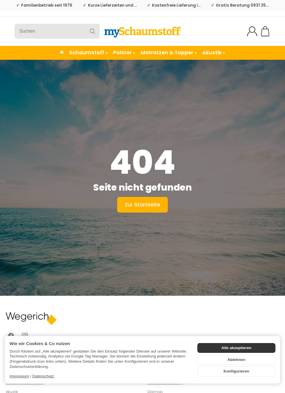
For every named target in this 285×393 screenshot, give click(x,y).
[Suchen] (57, 31)
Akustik (213, 52)
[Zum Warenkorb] (265, 31)
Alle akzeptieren (236, 348)
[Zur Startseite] (142, 31)
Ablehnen (236, 359)
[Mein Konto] (252, 31)
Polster (124, 52)
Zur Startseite (142, 204)
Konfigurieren (236, 371)
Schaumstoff (88, 52)
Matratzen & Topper (169, 52)
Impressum (19, 376)
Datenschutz (43, 376)
